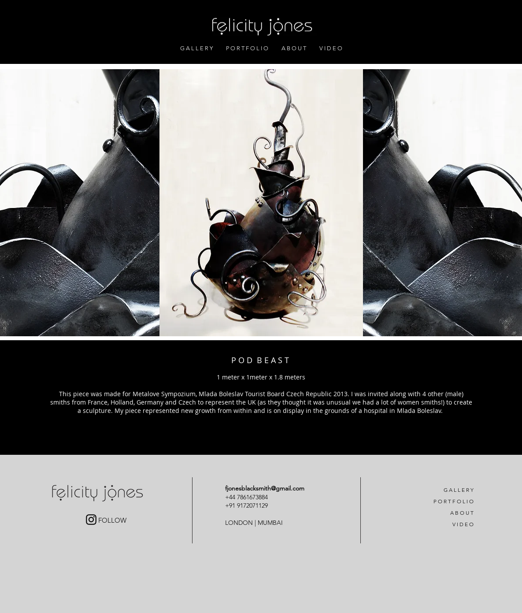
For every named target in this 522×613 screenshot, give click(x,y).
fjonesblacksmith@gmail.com (264, 488)
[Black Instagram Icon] (91, 520)
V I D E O (463, 524)
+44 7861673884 (247, 497)
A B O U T (462, 512)
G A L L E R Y (459, 490)
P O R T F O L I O (453, 501)
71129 (260, 505)
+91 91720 (238, 505)
